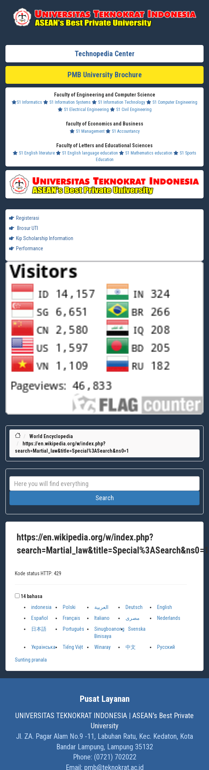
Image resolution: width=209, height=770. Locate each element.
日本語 (38, 629)
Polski (69, 607)
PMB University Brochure (104, 74)
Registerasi (24, 218)
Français (71, 618)
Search (104, 498)
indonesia (41, 607)
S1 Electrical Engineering (83, 109)
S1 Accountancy (123, 131)
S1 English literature (34, 153)
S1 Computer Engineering (171, 102)
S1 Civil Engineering (131, 109)
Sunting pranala (31, 660)
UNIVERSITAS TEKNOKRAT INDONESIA (71, 715)
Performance (26, 248)
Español (39, 618)
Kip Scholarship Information (41, 238)
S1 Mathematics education (145, 153)
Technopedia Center (105, 53)
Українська (43, 647)
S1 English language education (87, 153)
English (164, 607)
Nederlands (168, 618)
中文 (131, 647)
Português (73, 629)
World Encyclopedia (51, 436)
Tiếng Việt (73, 647)
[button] (17, 595)
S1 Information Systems (67, 102)
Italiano (102, 618)
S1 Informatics (27, 102)
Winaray (102, 647)
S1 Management (87, 131)
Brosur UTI (23, 228)
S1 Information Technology (118, 102)
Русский (166, 647)
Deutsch (134, 607)
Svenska (137, 629)
